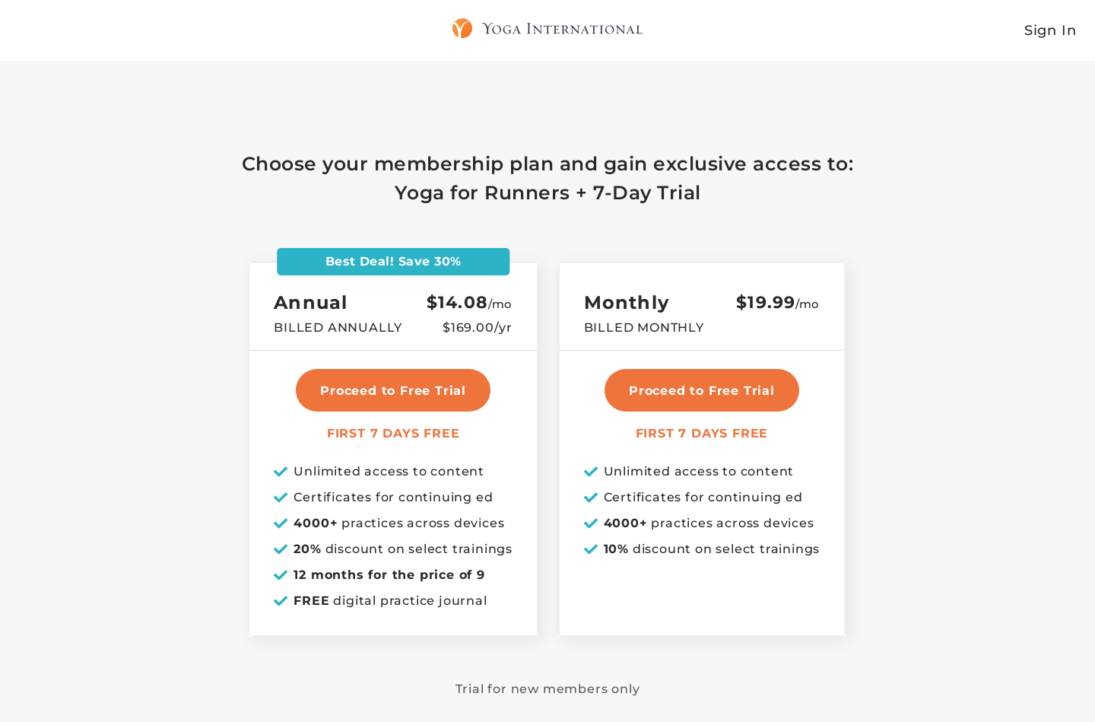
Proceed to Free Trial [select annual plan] (393, 390)
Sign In (1050, 30)
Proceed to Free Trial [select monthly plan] (702, 390)
